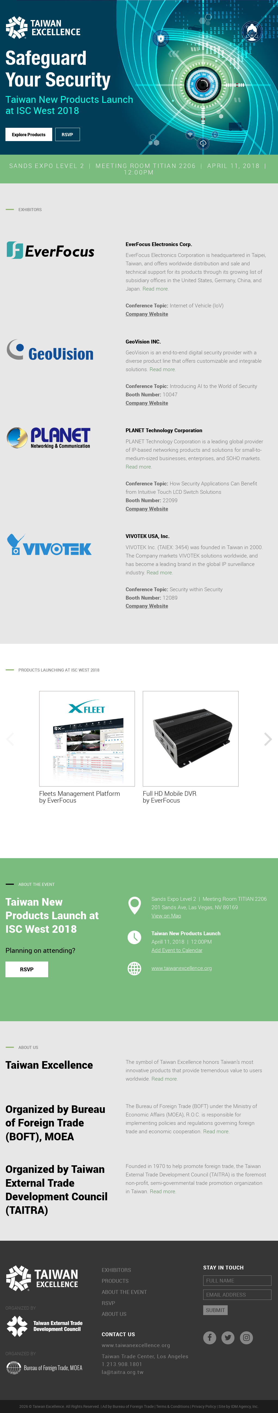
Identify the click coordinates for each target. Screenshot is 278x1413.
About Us (114, 1314)
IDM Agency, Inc (244, 1406)
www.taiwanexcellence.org (182, 968)
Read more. (156, 288)
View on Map (166, 915)
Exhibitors (116, 1270)
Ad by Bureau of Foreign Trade (128, 1406)
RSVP (67, 134)
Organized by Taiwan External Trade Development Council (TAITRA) (56, 1189)
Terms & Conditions (172, 1406)
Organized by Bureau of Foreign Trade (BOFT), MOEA (55, 1122)
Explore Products (28, 134)
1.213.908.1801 (122, 1364)
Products (115, 1281)
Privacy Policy (204, 1406)
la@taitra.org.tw (123, 1372)
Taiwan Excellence (49, 1065)
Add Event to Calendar (177, 950)
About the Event (124, 1292)
